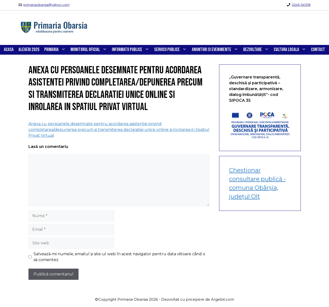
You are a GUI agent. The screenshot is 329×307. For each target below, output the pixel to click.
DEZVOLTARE (257, 50)
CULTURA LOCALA (291, 50)
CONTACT (318, 49)
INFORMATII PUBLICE (132, 50)
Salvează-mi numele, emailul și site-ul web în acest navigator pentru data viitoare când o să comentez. (119, 257)
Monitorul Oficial (90, 50)
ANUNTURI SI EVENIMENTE (216, 50)
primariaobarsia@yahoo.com (46, 5)
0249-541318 (301, 5)
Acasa (9, 49)
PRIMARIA (56, 50)
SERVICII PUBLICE (171, 50)
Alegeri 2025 (28, 49)
